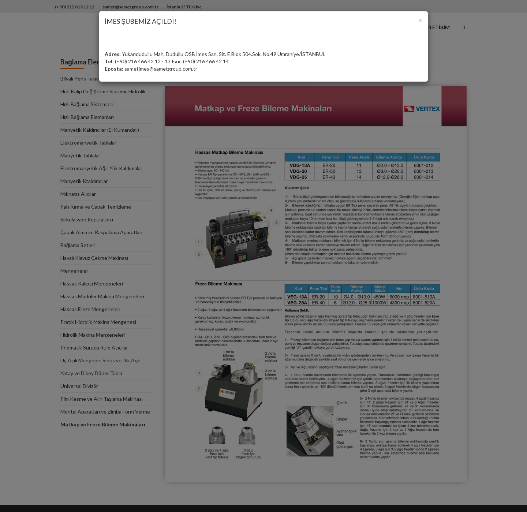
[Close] (420, 20)
